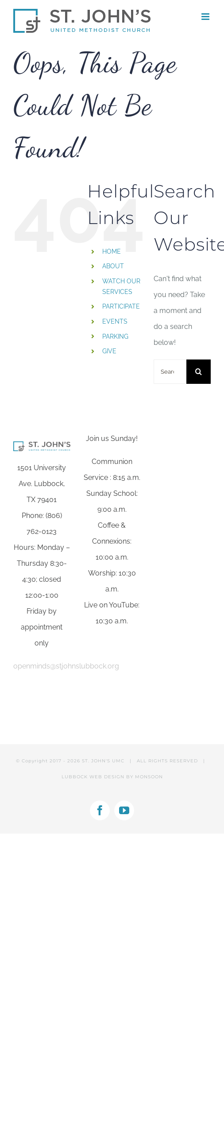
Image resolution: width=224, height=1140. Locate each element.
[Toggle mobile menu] (206, 16)
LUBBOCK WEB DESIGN (93, 777)
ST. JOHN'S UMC (103, 761)
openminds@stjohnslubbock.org (66, 666)
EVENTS (114, 321)
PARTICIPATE (121, 306)
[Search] (198, 371)
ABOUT (113, 266)
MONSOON (149, 777)
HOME (111, 251)
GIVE (109, 351)
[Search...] (170, 371)
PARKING (115, 336)
